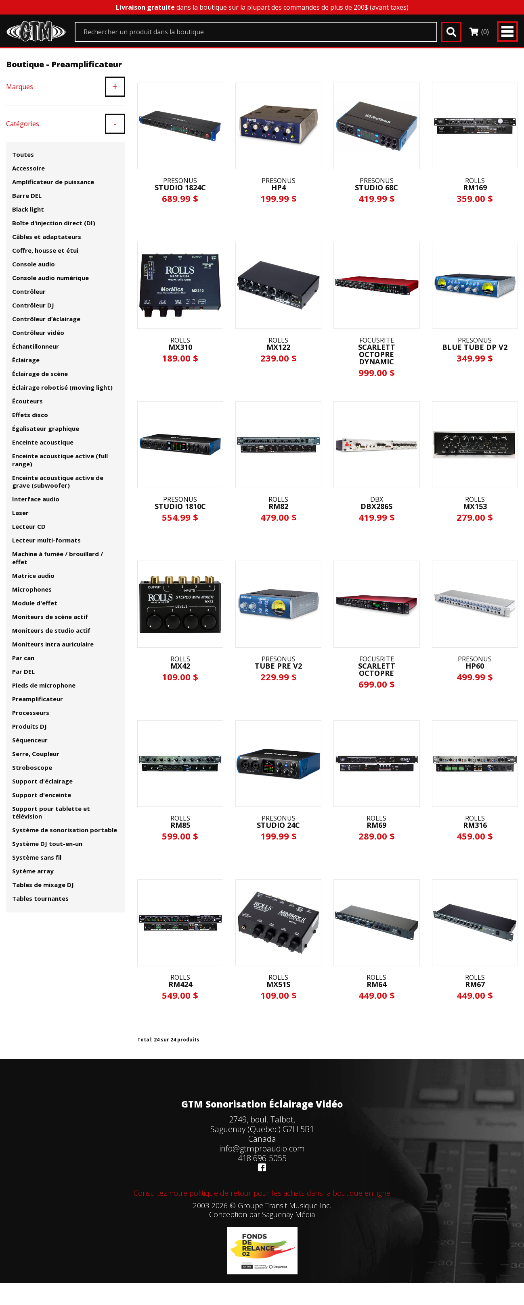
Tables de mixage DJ (43, 885)
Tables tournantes (40, 898)
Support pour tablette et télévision (51, 812)
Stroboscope (32, 767)
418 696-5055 (262, 1158)
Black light (28, 209)
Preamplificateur (37, 699)
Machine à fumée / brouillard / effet (57, 558)
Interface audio (35, 499)
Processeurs (30, 713)
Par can (23, 658)
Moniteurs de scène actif (50, 617)
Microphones (32, 589)
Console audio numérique (50, 278)
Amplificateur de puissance (53, 182)
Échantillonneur (35, 346)
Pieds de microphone (43, 685)
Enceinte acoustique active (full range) (60, 460)
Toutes (23, 154)
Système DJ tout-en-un (47, 844)
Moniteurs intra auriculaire (53, 644)
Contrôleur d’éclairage (46, 319)
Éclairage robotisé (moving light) (62, 387)
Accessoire (28, 168)
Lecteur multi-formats (46, 540)
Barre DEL (27, 195)
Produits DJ (29, 726)
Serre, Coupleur (35, 754)
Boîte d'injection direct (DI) (53, 223)
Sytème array (33, 871)
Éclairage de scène (40, 374)
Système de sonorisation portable (64, 830)
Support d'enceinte (41, 795)
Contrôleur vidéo (38, 332)
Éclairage (26, 360)
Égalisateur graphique (45, 428)
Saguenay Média (288, 1214)
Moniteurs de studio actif (51, 630)
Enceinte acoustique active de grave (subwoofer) (57, 482)
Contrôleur (29, 291)
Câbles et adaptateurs (46, 237)
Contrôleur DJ (33, 305)
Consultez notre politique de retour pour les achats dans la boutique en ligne (262, 1193)
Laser (20, 513)
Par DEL (23, 671)
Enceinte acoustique (42, 442)
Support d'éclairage (42, 781)
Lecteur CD (29, 526)
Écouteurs (27, 401)
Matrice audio (33, 575)
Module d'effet (34, 603)
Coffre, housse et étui (45, 250)
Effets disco (30, 415)
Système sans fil (36, 857)
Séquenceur (30, 740)
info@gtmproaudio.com (262, 1148)
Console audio (33, 264)
